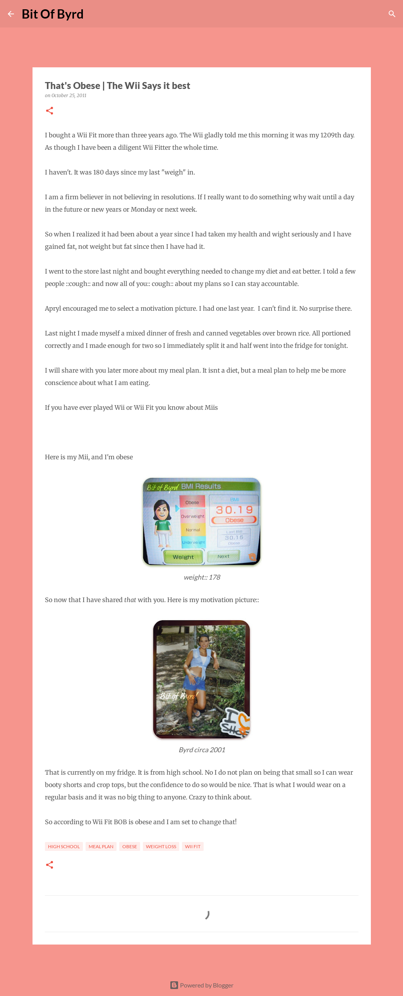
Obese (129, 846)
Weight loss (161, 846)
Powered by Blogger (201, 985)
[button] (49, 111)
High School (64, 846)
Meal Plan (101, 846)
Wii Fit (193, 846)
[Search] (94, 14)
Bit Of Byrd (53, 13)
